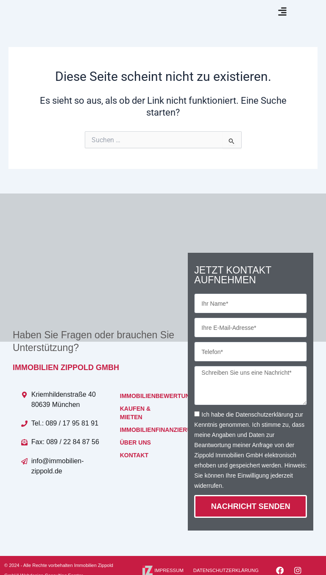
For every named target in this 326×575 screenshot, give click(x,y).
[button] (282, 18)
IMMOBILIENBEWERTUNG (145, 409)
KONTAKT (134, 468)
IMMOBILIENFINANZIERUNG (145, 443)
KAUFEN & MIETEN (135, 426)
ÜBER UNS (135, 455)
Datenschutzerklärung (264, 427)
